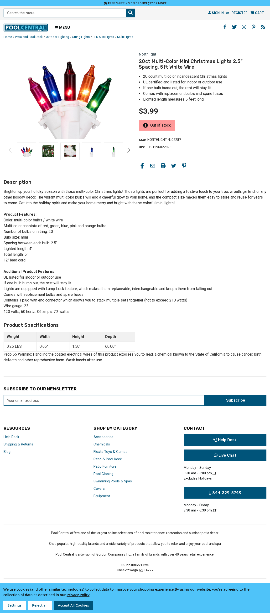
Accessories (103, 437)
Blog (7, 452)
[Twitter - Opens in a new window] (234, 27)
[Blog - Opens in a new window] (263, 27)
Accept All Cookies (73, 605)
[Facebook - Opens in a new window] (225, 27)
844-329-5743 (225, 492)
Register (240, 13)
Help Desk (11, 437)
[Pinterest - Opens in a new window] (253, 27)
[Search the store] (130, 13)
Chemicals (101, 444)
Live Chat (225, 455)
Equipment (101, 496)
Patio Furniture (104, 466)
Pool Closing (103, 474)
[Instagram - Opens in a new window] (244, 27)
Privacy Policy (78, 594)
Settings (14, 605)
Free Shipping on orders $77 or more (135, 3)
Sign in (216, 13)
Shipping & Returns (18, 444)
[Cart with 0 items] (257, 13)
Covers (99, 488)
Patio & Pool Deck (107, 459)
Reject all (39, 605)
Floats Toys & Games (110, 452)
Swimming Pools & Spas (112, 481)
